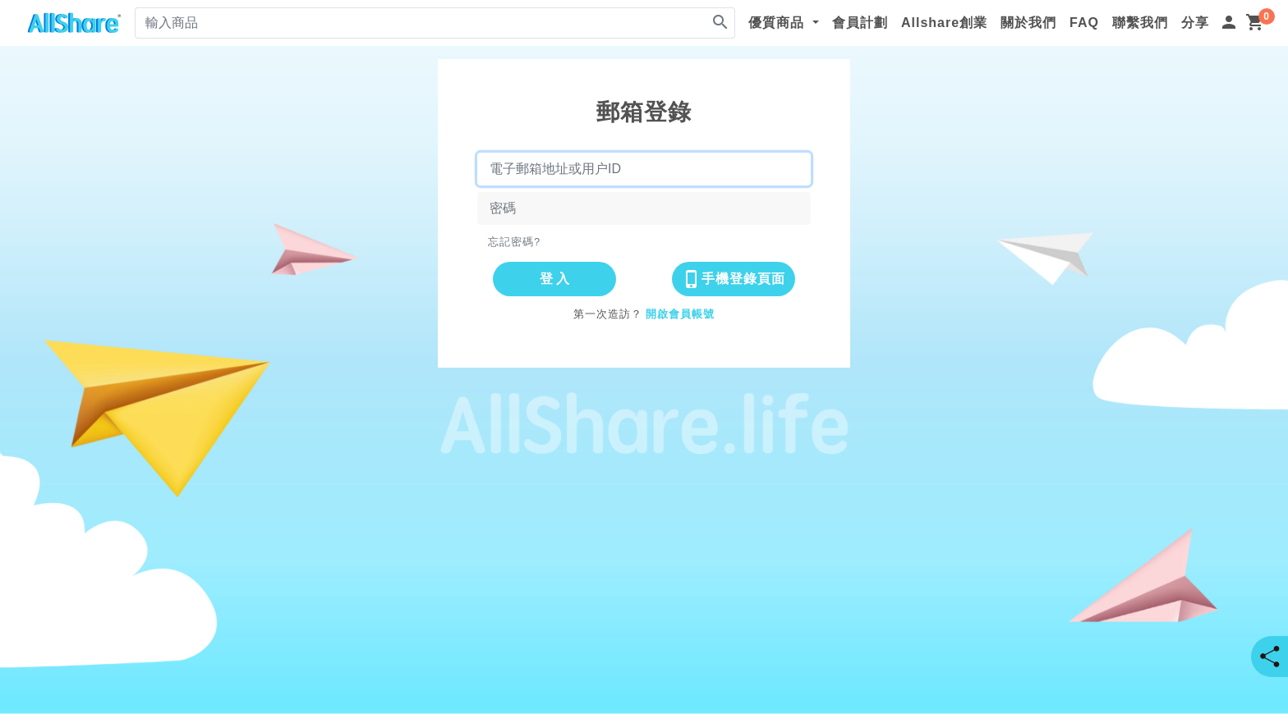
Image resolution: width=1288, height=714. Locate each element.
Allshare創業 (944, 23)
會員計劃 (860, 23)
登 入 (554, 279)
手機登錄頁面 (733, 279)
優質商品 (778, 23)
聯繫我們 (1140, 23)
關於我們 (1028, 23)
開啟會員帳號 (680, 314)
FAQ (1084, 23)
